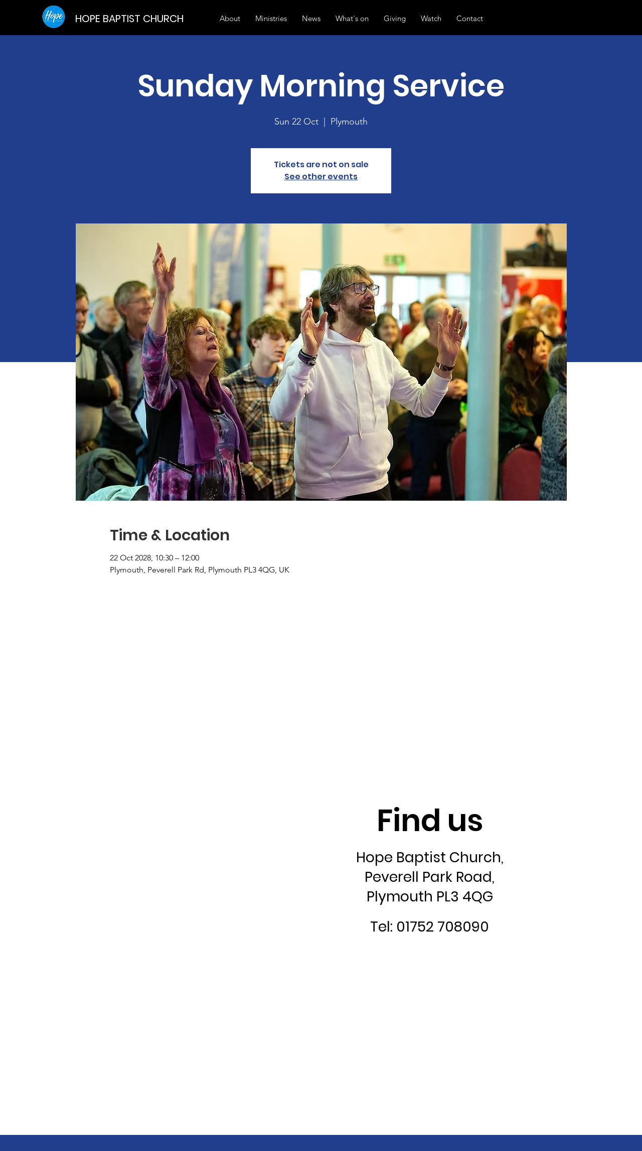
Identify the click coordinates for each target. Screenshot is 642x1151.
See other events (321, 176)
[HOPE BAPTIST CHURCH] (132, 18)
